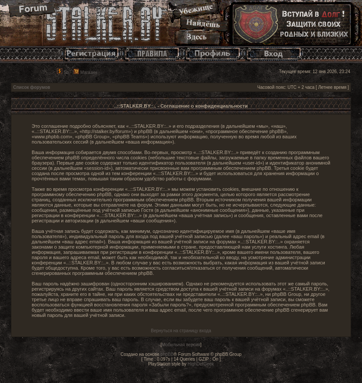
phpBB (167, 354)
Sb (63, 72)
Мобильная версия (181, 344)
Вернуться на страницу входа (181, 330)
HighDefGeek (201, 364)
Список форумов (31, 87)
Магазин (85, 72)
